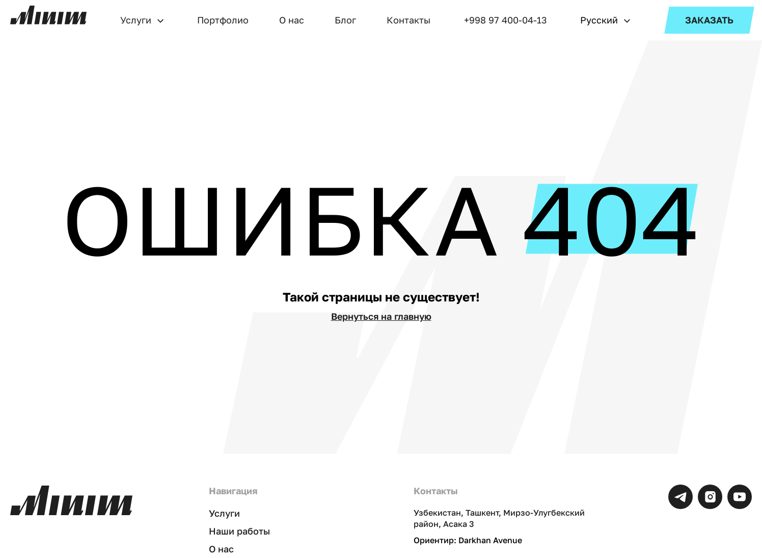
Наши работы (239, 531)
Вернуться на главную (381, 316)
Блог (345, 20)
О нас (291, 20)
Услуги (135, 20)
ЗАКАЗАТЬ (709, 20)
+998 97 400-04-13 (505, 20)
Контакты (408, 20)
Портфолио (223, 20)
